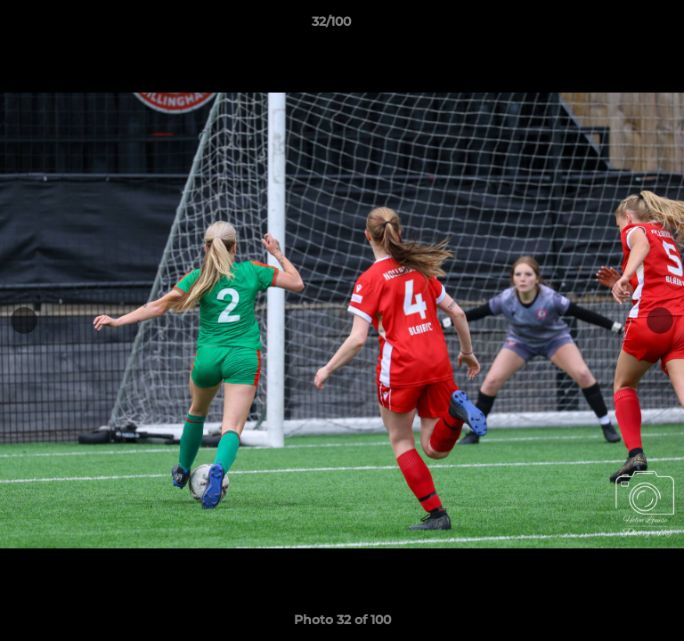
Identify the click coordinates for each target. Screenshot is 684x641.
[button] (620, 26)
